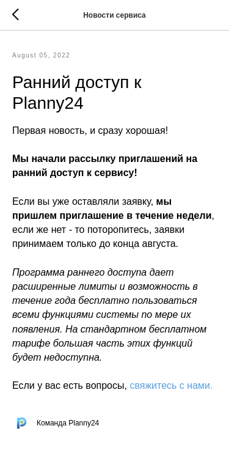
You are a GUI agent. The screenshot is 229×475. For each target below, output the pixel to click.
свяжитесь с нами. (171, 385)
